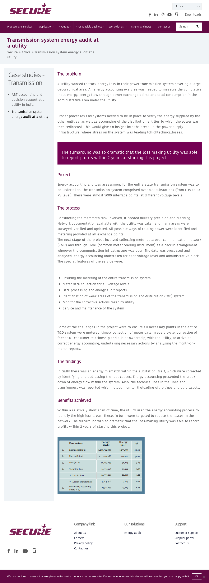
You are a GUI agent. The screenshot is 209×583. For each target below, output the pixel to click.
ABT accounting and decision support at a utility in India (28, 99)
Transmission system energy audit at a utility (30, 114)
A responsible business (90, 27)
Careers (79, 538)
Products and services (21, 27)
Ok (197, 576)
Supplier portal (184, 538)
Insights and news (142, 27)
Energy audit (132, 533)
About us (65, 27)
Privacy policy (83, 543)
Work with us (117, 27)
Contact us (165, 27)
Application (47, 27)
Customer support (186, 533)
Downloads (193, 14)
